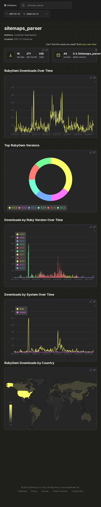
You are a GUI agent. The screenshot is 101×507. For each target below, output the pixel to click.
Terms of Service (60, 491)
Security (45, 491)
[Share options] (43, 50)
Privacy (34, 491)
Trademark (22, 491)
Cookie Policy (78, 491)
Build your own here (86, 44)
